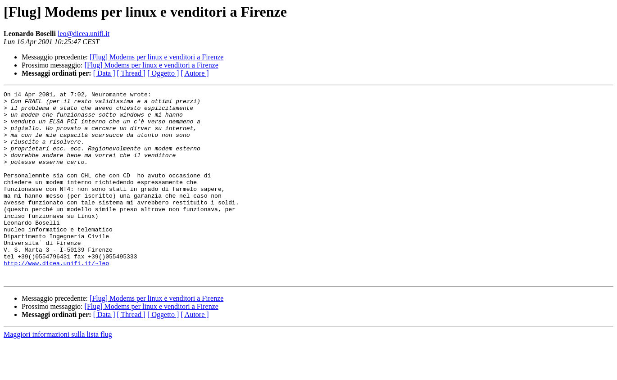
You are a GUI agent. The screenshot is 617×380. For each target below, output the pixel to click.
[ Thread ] (131, 73)
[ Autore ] (195, 73)
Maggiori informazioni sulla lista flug (58, 372)
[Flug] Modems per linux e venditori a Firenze (156, 57)
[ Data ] (104, 73)
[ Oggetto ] (163, 73)
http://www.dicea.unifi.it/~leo (56, 298)
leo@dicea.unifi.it (83, 33)
